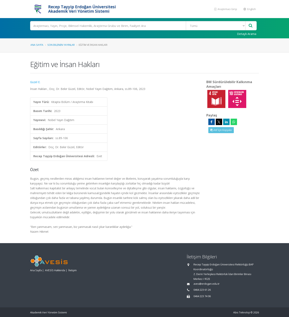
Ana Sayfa (37, 44)
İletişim (72, 270)
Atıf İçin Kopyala (221, 130)
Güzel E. (35, 82)
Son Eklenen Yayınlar (61, 44)
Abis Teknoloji (241, 312)
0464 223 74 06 (202, 296)
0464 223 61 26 (202, 290)
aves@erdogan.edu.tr (206, 283)
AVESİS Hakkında (55, 270)
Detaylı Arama (246, 34)
